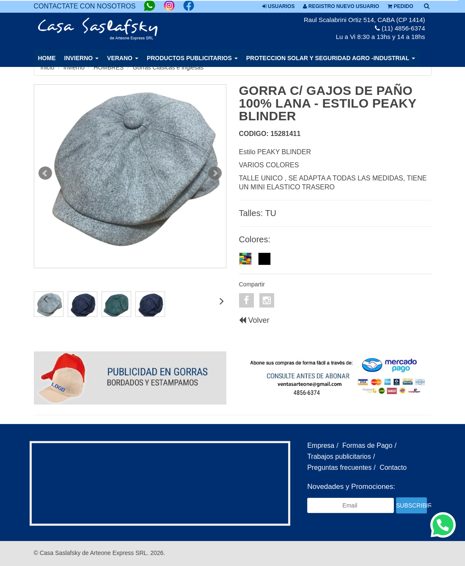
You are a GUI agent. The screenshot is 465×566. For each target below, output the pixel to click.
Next (215, 173)
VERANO (122, 58)
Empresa (320, 445)
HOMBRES (109, 67)
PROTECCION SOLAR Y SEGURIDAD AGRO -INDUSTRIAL (330, 58)
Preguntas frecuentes (339, 467)
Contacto (393, 467)
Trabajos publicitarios (339, 456)
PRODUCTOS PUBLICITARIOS (192, 58)
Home (47, 58)
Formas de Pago (367, 445)
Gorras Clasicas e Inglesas (168, 67)
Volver (254, 320)
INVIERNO (81, 58)
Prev (45, 173)
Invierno (74, 67)
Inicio (48, 67)
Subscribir (411, 505)
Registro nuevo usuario (341, 6)
